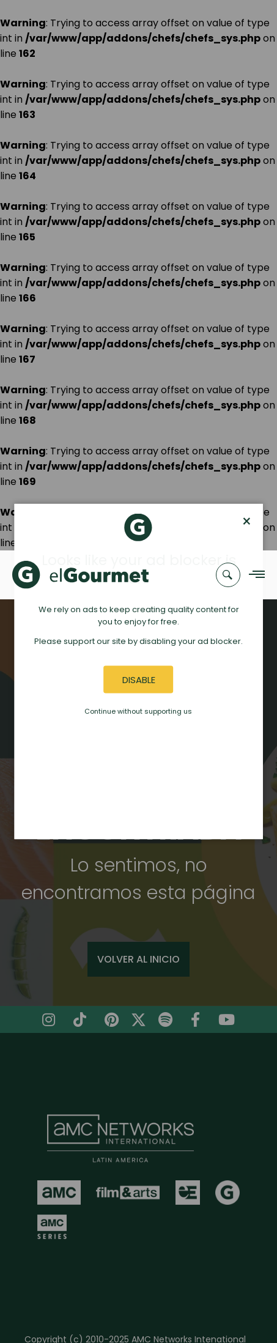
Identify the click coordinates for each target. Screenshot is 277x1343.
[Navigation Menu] (253, 574)
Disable (138, 679)
